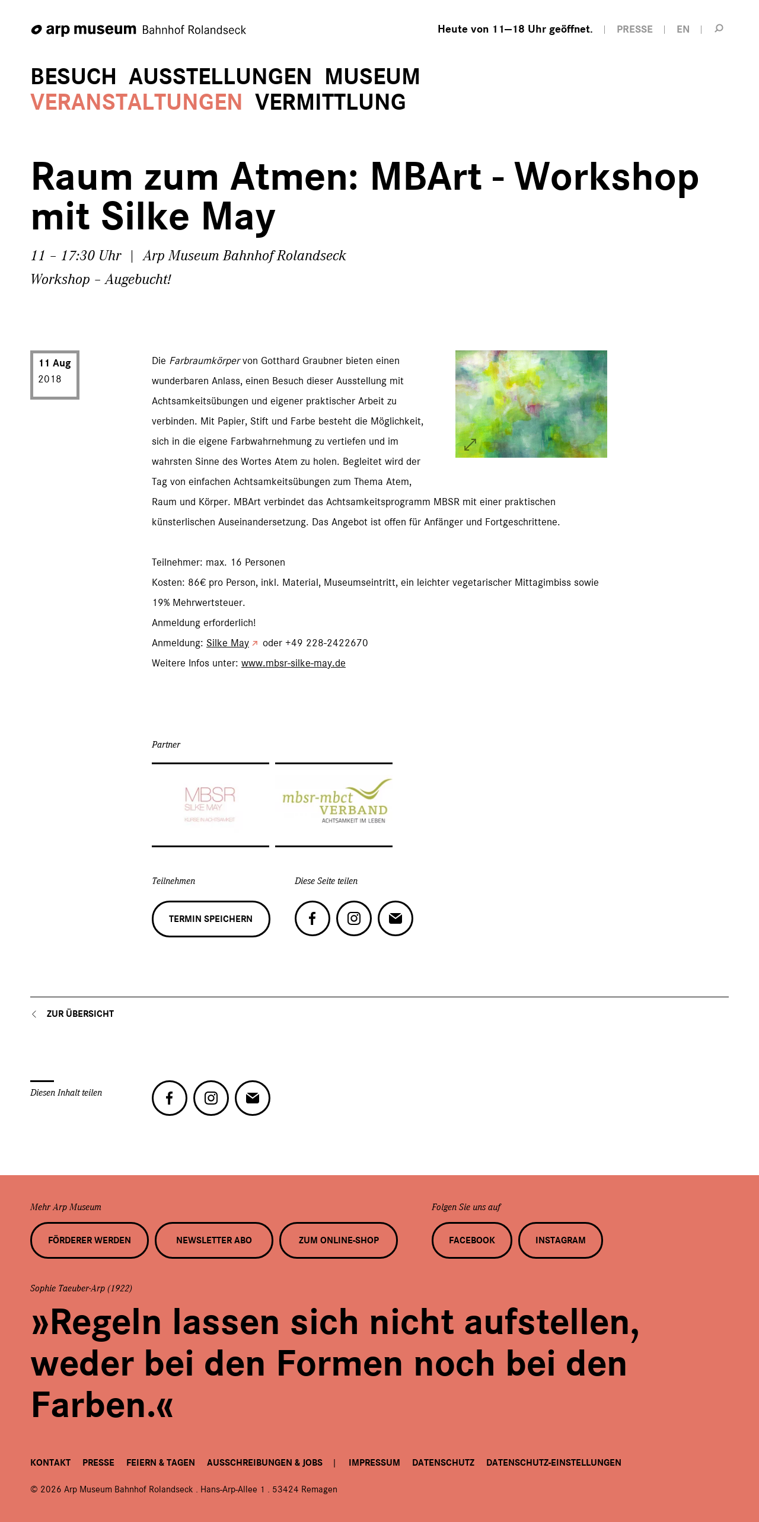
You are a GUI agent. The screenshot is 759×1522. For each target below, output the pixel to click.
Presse (98, 1462)
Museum (372, 77)
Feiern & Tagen (160, 1462)
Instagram (560, 1240)
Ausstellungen (220, 77)
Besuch (73, 77)
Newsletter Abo (214, 1240)
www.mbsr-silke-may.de (293, 663)
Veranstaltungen (136, 102)
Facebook (472, 1240)
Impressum (374, 1462)
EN (683, 29)
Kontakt (50, 1462)
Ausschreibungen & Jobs (265, 1462)
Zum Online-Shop (339, 1240)
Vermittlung (330, 102)
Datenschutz (443, 1462)
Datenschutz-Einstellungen (553, 1462)
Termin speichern (211, 919)
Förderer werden (89, 1240)
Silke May (227, 643)
